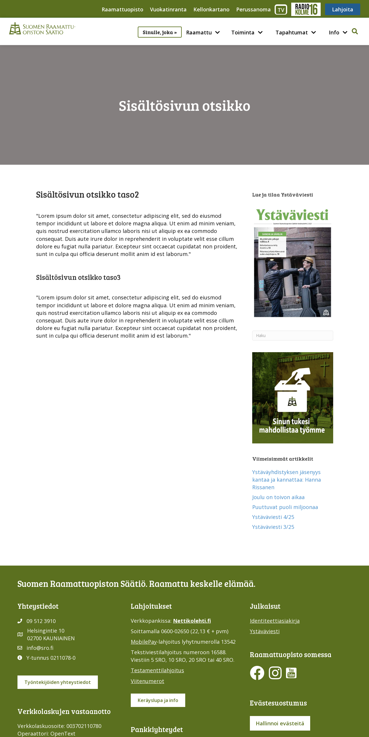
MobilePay (144, 641)
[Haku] (292, 336)
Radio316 (305, 9)
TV (281, 9)
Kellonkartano (211, 9)
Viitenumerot (147, 681)
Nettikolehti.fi (192, 620)
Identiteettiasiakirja (275, 620)
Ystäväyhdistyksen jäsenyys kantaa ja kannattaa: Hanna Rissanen (286, 479)
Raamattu (199, 32)
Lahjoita (342, 9)
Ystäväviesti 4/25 (273, 516)
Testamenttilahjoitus (157, 670)
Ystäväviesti (265, 631)
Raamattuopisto (122, 9)
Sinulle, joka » (160, 32)
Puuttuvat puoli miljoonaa (285, 506)
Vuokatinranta (168, 9)
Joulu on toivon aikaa (278, 497)
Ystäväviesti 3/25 (273, 526)
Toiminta (243, 32)
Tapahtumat (292, 32)
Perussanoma (253, 9)
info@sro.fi (40, 647)
